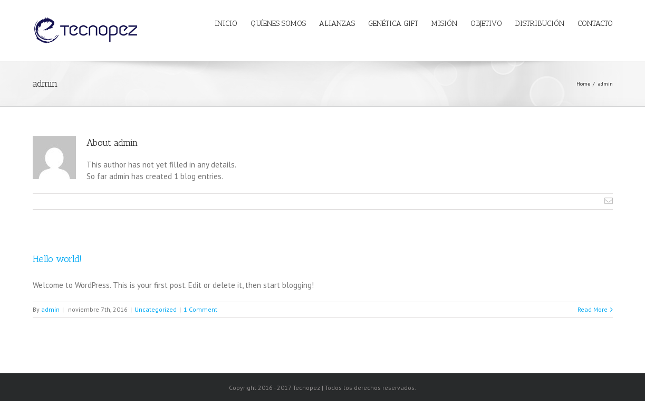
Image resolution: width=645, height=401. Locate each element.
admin (50, 309)
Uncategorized (155, 309)
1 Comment (200, 309)
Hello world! (57, 259)
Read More (592, 309)
